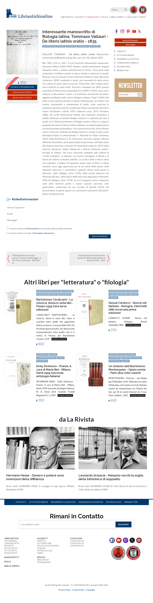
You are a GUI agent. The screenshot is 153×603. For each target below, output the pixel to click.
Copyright (90, 590)
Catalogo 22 (77, 545)
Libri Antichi (67, 17)
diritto (112, 354)
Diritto (41, 541)
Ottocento (10, 550)
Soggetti (80, 17)
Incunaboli (10, 541)
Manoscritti (93, 17)
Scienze (41, 548)
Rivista (142, 17)
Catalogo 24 (77, 541)
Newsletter (130, 502)
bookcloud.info (81, 594)
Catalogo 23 (77, 543)
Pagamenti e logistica (63, 502)
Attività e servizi (38, 502)
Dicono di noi (113, 502)
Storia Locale (44, 550)
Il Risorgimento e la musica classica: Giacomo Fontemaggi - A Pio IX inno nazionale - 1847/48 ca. (26, 259)
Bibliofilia (43, 559)
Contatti (21, 502)
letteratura (67, 291)
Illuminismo (136, 358)
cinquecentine (43, 291)
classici (113, 294)
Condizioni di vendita (90, 502)
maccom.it (69, 594)
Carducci (113, 297)
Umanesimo (42, 294)
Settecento (10, 548)
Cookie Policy (78, 590)
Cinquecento (11, 543)
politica (121, 354)
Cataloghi (131, 17)
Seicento (9, 545)
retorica (53, 294)
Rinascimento (64, 294)
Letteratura (44, 543)
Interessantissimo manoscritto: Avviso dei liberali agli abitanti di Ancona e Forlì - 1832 (91, 257)
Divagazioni (44, 562)
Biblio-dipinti (117, 17)
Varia (40, 553)
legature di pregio (117, 291)
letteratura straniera (46, 358)
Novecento (42, 361)
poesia (134, 294)
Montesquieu (115, 361)
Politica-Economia (48, 545)
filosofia (56, 291)
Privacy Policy (64, 590)
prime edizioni (123, 294)
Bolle (105, 17)
